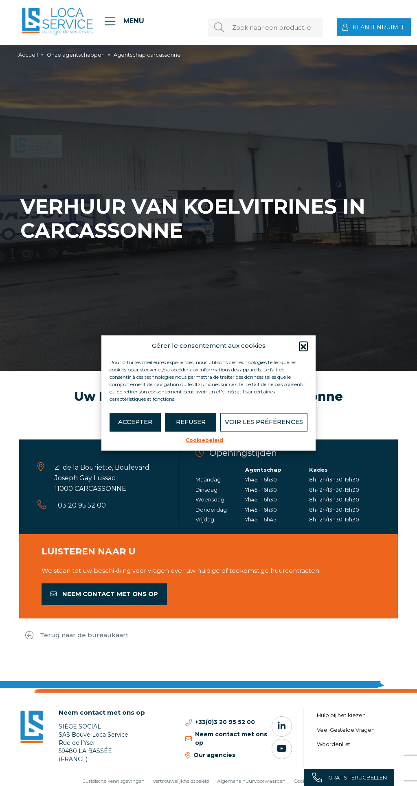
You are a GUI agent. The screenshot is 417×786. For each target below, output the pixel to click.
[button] (303, 346)
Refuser (191, 422)
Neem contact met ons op (104, 594)
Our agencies (214, 755)
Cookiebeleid (204, 440)
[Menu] (124, 21)
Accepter (135, 422)
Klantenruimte (379, 27)
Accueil (28, 55)
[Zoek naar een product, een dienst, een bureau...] (265, 27)
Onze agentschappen (76, 55)
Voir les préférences (264, 422)
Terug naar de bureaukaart (76, 635)
